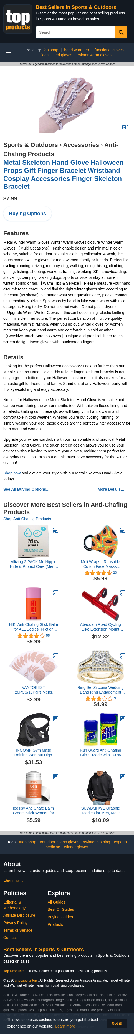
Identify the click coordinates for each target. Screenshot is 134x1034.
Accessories (81, 144)
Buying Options (27, 213)
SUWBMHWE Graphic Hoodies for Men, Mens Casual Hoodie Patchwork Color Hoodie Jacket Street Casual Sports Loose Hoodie (100, 810)
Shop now (12, 473)
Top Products (14, 971)
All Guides (56, 902)
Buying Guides (60, 917)
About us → (13, 881)
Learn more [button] (65, 1026)
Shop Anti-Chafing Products (27, 519)
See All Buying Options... (26, 489)
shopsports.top (26, 980)
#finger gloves (76, 847)
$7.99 (10, 198)
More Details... (111, 489)
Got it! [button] (117, 1023)
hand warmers (76, 50)
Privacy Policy (15, 923)
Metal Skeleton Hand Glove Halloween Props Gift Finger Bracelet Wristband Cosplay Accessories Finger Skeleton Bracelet (63, 174)
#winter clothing (96, 842)
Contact (10, 937)
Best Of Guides (61, 909)
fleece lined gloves (56, 55)
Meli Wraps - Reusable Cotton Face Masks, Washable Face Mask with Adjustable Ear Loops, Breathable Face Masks (100, 564)
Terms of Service (17, 930)
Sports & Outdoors (30, 144)
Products (55, 924)
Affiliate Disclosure (19, 915)
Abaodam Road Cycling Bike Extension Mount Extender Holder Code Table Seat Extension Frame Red (100, 627)
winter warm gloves (95, 55)
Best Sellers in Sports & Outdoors (76, 7)
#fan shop (27, 842)
